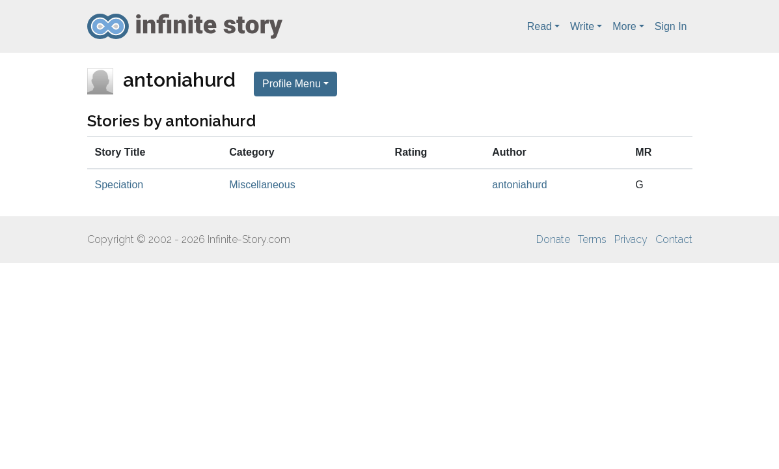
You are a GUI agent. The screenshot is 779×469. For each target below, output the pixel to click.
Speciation (119, 184)
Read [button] (539, 26)
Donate (553, 239)
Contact (673, 239)
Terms (592, 239)
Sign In (671, 26)
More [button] (624, 26)
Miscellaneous (262, 184)
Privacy (631, 239)
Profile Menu (291, 83)
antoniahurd (519, 184)
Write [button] (582, 26)
